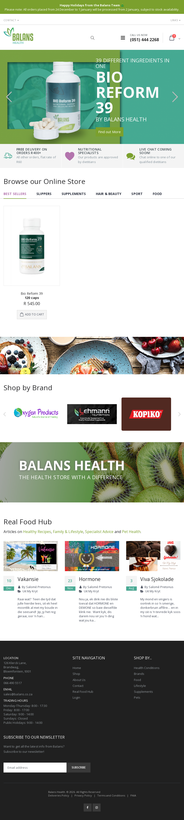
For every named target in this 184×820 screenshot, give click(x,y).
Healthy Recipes (37, 530)
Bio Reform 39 (32, 293)
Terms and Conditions (111, 794)
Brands (139, 673)
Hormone (90, 578)
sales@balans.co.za (18, 693)
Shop (76, 673)
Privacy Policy (83, 794)
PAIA (133, 794)
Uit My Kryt (30, 591)
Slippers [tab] (43, 193)
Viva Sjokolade (157, 578)
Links (174, 20)
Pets (137, 697)
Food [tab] (157, 193)
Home (77, 667)
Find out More (109, 131)
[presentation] (9, 97)
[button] (93, 37)
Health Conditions (147, 667)
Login (76, 697)
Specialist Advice (99, 530)
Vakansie (28, 578)
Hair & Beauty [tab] (108, 193)
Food (137, 679)
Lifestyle (140, 685)
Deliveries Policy (58, 794)
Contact (10, 20)
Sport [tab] (137, 193)
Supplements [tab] (74, 193)
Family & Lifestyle (68, 530)
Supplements (143, 691)
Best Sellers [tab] (15, 193)
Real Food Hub (83, 691)
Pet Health (131, 530)
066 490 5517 (13, 682)
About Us (79, 679)
